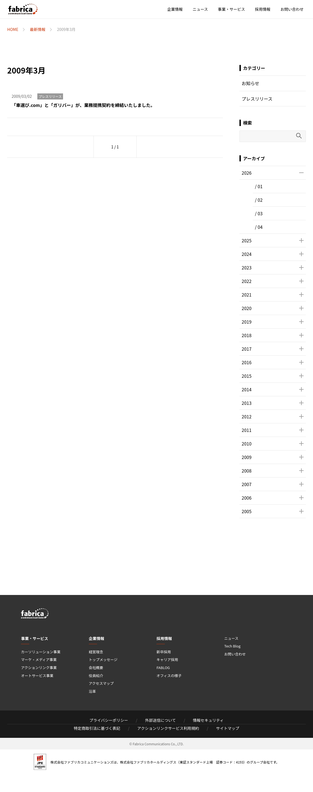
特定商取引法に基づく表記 (97, 728)
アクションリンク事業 (39, 667)
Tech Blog (232, 646)
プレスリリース (50, 96)
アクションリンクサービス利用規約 (168, 728)
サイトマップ (227, 728)
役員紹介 (96, 675)
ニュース (200, 9)
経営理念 (96, 651)
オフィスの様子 (169, 675)
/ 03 (259, 213)
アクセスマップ (101, 683)
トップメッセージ (103, 659)
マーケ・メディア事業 (39, 659)
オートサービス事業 (37, 675)
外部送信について (160, 720)
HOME (12, 29)
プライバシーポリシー (108, 720)
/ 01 (259, 186)
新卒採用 (163, 651)
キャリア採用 (167, 659)
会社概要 (96, 667)
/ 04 (259, 227)
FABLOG (163, 667)
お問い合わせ (292, 9)
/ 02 (259, 199)
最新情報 (37, 29)
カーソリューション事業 (41, 651)
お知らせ (250, 83)
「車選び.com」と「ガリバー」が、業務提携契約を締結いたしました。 (83, 105)
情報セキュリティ (208, 720)
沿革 (92, 691)
